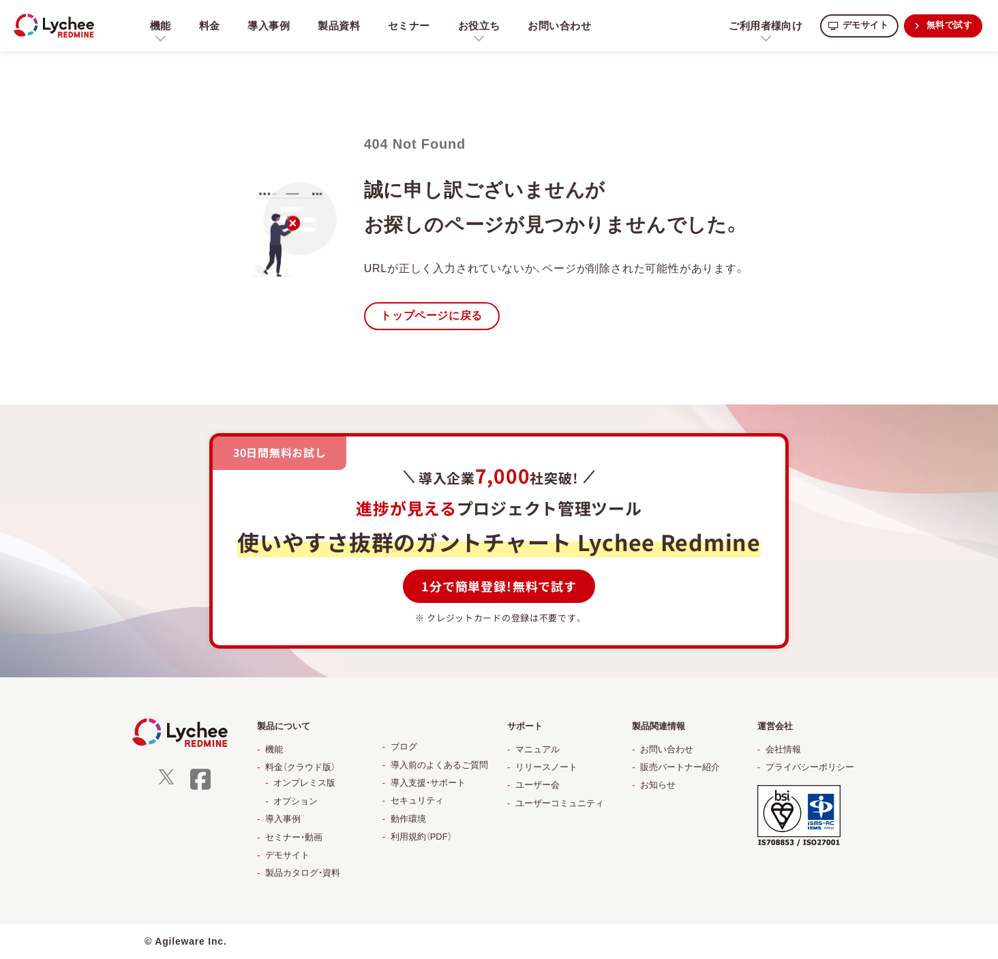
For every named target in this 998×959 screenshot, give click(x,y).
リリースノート (546, 768)
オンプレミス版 (304, 783)
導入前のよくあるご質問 (439, 766)
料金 (210, 25)
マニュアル (537, 750)
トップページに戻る (434, 316)
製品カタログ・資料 (302, 873)
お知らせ (658, 785)
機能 (274, 750)
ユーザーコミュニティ (559, 804)
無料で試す (947, 25)
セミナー (412, 25)
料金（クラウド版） (300, 768)
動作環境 (408, 819)
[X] (166, 782)
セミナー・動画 (293, 838)
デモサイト (859, 25)
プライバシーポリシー (810, 768)
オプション (295, 802)
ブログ (404, 747)
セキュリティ (417, 801)
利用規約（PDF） (421, 837)
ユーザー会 (537, 785)
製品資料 (341, 25)
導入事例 (269, 25)
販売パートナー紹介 (680, 768)
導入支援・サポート (428, 783)
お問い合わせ (564, 25)
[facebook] (200, 788)
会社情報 (783, 750)
